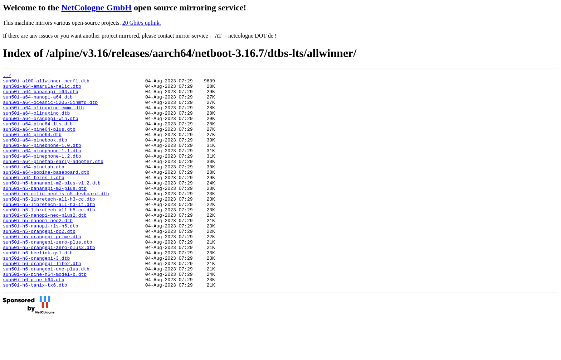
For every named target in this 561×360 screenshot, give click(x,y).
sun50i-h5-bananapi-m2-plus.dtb (45, 211)
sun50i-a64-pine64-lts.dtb (38, 134)
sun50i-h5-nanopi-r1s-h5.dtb (40, 257)
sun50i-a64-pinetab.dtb (33, 186)
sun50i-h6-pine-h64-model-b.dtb (45, 315)
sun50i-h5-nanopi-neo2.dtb (38, 250)
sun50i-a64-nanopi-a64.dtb (38, 102)
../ (7, 76)
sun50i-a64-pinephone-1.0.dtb (42, 160)
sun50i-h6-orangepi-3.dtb (36, 295)
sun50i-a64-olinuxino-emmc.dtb (43, 115)
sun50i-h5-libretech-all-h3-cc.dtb (49, 224)
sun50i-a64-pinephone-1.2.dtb (42, 173)
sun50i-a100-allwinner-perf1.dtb (46, 83)
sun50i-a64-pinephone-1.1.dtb (42, 166)
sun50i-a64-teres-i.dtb (33, 199)
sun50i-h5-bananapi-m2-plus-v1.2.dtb (52, 205)
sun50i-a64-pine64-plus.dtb (39, 141)
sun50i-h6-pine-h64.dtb (33, 321)
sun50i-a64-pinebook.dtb (35, 153)
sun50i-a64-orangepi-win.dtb (40, 128)
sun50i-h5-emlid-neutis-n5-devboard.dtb (56, 218)
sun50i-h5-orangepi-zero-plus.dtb (47, 276)
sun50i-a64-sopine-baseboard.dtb (46, 192)
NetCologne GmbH (96, 7)
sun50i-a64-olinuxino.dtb (36, 121)
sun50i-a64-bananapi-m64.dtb (40, 95)
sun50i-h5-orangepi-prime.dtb (42, 270)
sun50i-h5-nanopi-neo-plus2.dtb (45, 244)
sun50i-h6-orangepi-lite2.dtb (42, 302)
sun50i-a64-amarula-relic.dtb (42, 89)
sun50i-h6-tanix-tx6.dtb (35, 328)
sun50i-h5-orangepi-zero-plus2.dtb (49, 282)
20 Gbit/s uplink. (141, 23)
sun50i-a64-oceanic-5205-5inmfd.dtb (50, 108)
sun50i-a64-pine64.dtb (32, 147)
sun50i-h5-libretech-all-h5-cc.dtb (49, 237)
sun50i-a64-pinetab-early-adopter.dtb (53, 179)
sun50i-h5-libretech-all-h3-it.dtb (49, 231)
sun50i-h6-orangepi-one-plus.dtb (46, 308)
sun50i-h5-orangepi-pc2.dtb (39, 263)
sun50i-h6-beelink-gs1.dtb (38, 289)
